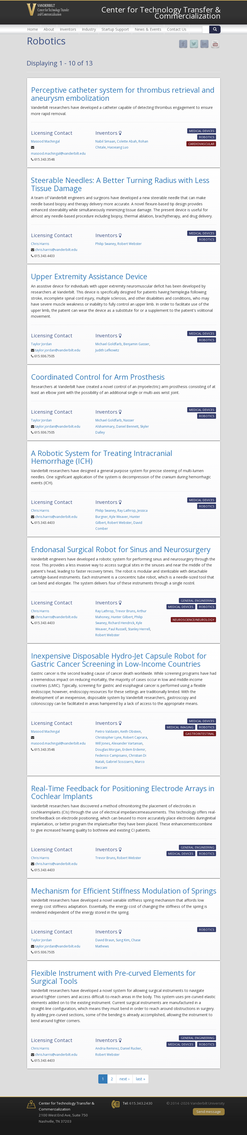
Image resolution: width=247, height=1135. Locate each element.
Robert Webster (129, 243)
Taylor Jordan (41, 344)
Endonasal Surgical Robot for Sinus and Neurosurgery (121, 549)
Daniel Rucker (130, 1048)
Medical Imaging (180, 727)
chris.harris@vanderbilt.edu (56, 249)
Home (32, 29)
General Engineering (197, 600)
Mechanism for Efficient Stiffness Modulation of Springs (123, 891)
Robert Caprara (135, 737)
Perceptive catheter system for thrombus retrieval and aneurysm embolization (122, 94)
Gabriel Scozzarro (119, 761)
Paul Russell (117, 629)
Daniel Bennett (127, 426)
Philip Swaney (105, 243)
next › (124, 1078)
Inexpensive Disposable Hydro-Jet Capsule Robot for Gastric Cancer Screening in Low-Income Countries (119, 660)
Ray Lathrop (126, 510)
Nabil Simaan (105, 141)
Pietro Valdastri (107, 731)
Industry (89, 29)
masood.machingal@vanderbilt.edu (58, 153)
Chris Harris (40, 243)
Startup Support (115, 29)
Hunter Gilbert (122, 617)
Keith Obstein (130, 731)
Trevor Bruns (125, 611)
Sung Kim (123, 940)
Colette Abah (127, 141)
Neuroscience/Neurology (193, 620)
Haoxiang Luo (117, 147)
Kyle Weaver (118, 516)
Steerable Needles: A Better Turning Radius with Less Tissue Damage (120, 184)
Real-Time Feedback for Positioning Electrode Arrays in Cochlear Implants (122, 792)
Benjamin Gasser (136, 344)
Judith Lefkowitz (107, 350)
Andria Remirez (107, 1048)
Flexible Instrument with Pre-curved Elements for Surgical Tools (113, 977)
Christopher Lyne (108, 737)
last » (140, 1078)
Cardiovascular (201, 144)
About (49, 29)
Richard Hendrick (121, 623)
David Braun (104, 940)
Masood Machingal (45, 141)
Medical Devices (201, 131)
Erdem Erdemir (133, 749)
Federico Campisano (111, 755)
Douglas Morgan (108, 749)
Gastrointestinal (199, 734)
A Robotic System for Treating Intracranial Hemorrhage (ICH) (101, 457)
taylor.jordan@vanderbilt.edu (57, 350)
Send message (208, 1111)
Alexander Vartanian (127, 743)
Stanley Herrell (139, 629)
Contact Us (176, 29)
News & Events (148, 29)
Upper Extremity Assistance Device (89, 276)
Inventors (68, 29)
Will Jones (102, 743)
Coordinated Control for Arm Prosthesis (98, 377)
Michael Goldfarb (108, 344)
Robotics (206, 137)
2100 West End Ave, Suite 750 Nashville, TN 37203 (66, 1112)
